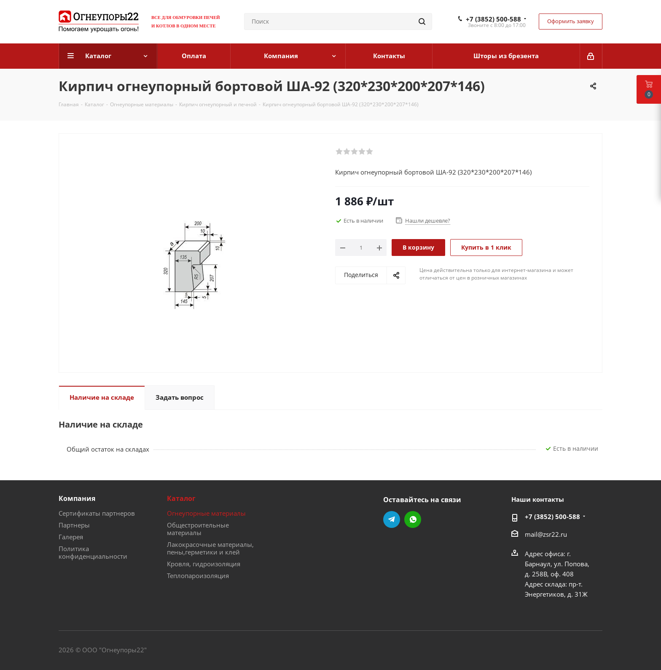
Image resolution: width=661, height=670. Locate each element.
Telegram (391, 519)
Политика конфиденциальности (93, 552)
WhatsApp (412, 519)
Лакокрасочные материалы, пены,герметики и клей (210, 548)
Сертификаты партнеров (97, 513)
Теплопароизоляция (198, 575)
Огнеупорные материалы (206, 513)
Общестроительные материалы (198, 529)
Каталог (181, 498)
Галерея (71, 537)
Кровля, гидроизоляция (203, 564)
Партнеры (74, 525)
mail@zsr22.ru (546, 534)
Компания (77, 498)
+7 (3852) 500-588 (493, 19)
